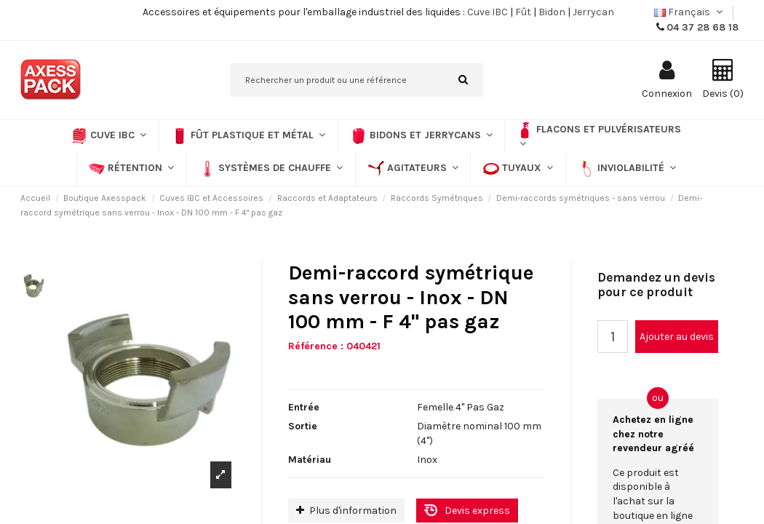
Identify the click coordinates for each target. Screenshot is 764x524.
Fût (523, 12)
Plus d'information (346, 510)
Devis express (477, 510)
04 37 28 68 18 (702, 27)
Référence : (315, 346)
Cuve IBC (487, 12)
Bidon (551, 12)
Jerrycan (593, 12)
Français (689, 12)
